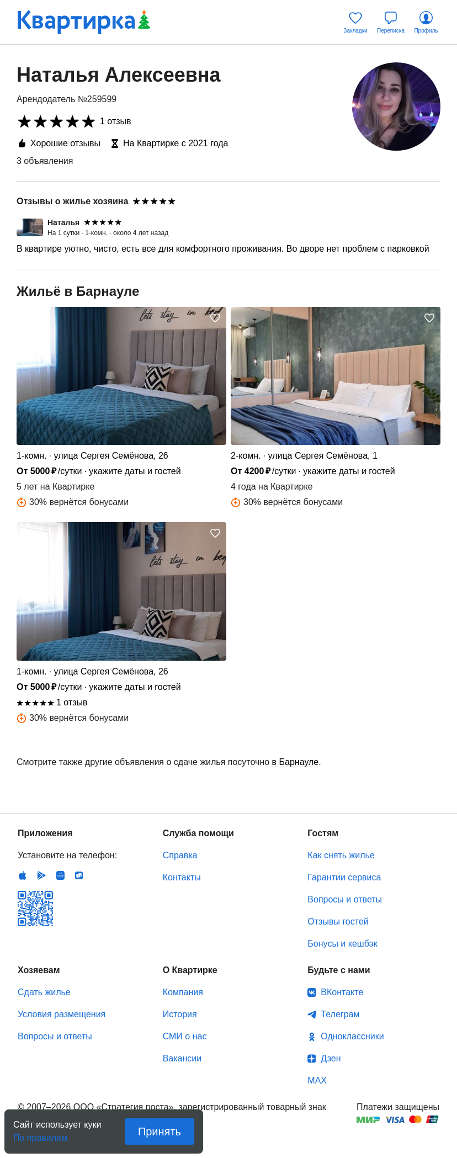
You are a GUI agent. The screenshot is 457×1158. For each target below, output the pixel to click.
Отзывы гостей (337, 921)
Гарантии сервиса (344, 877)
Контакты (182, 877)
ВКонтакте (342, 992)
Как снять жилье (340, 855)
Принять (159, 1131)
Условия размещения (61, 1014)
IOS (23, 875)
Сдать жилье (44, 992)
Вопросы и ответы (344, 899)
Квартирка (84, 22)
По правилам (40, 1134)
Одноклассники (352, 1036)
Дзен (331, 1058)
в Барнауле (295, 762)
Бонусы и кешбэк (342, 943)
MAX (317, 1080)
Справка (180, 855)
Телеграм (340, 1014)
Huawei (60, 875)
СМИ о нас (185, 1036)
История (180, 1014)
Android (41, 875)
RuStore (79, 875)
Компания (183, 992)
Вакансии (182, 1058)
